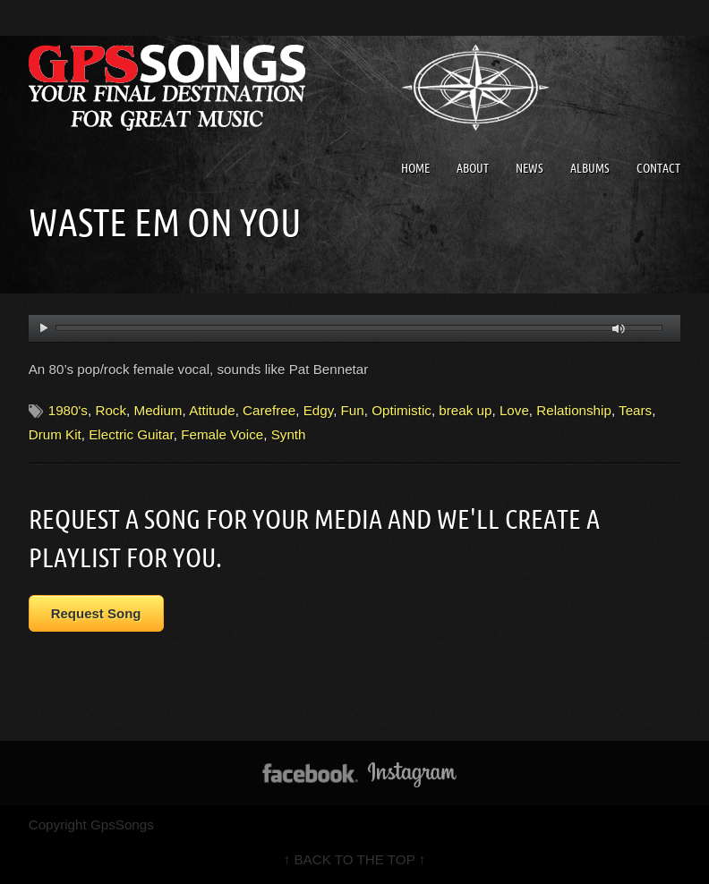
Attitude (212, 410)
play (43, 328)
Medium (157, 410)
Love (514, 410)
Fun (352, 410)
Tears (635, 410)
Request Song (96, 613)
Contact (658, 168)
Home (415, 168)
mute (619, 329)
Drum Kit (55, 434)
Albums (590, 168)
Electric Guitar (131, 434)
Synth (288, 434)
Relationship (573, 410)
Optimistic (401, 410)
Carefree (269, 410)
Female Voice (222, 434)
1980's (68, 410)
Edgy (318, 410)
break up (465, 410)
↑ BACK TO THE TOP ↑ (355, 859)
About (473, 168)
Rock (110, 410)
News (529, 168)
